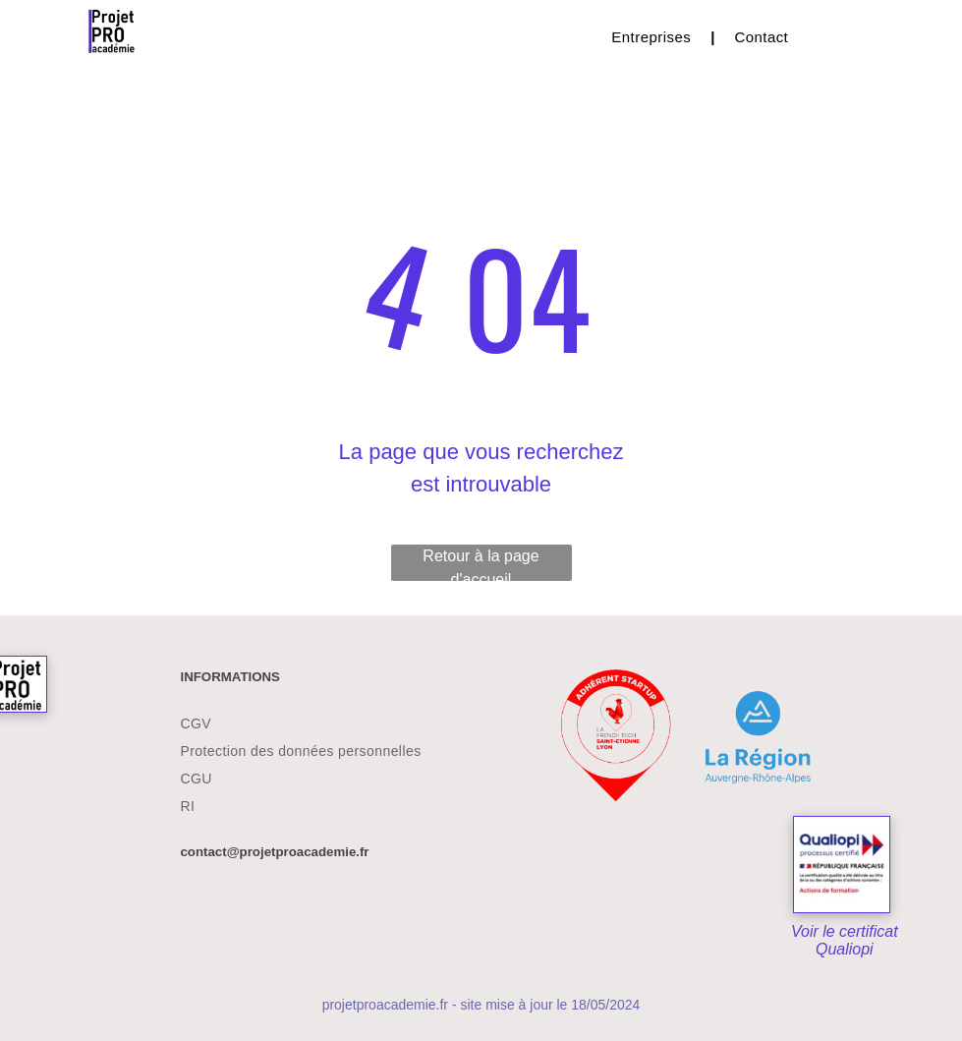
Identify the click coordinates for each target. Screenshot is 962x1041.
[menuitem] (653, 37)
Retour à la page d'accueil (480, 564)
